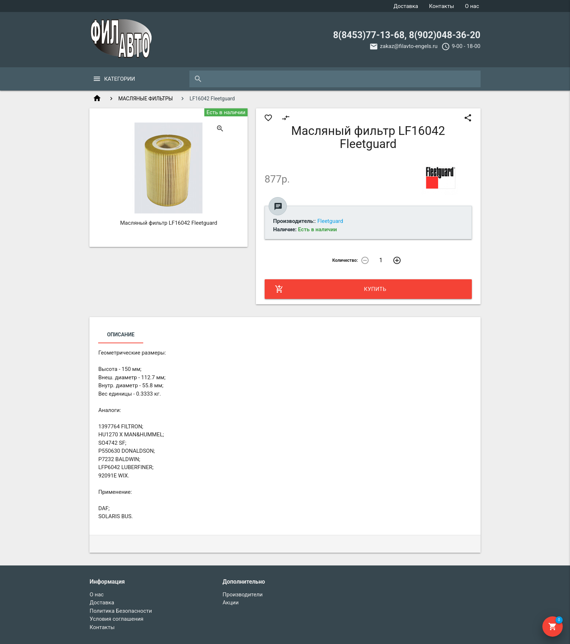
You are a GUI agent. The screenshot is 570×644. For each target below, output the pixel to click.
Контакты (441, 6)
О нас (472, 6)
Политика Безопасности (120, 611)
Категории (119, 79)
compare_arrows (285, 117)
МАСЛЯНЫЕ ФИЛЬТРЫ (145, 98)
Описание (120, 334)
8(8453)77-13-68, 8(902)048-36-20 (406, 35)
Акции (230, 602)
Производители (242, 594)
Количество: (345, 260)
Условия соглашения (116, 619)
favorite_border (268, 117)
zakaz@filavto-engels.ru (408, 46)
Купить (330, 289)
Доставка (405, 6)
